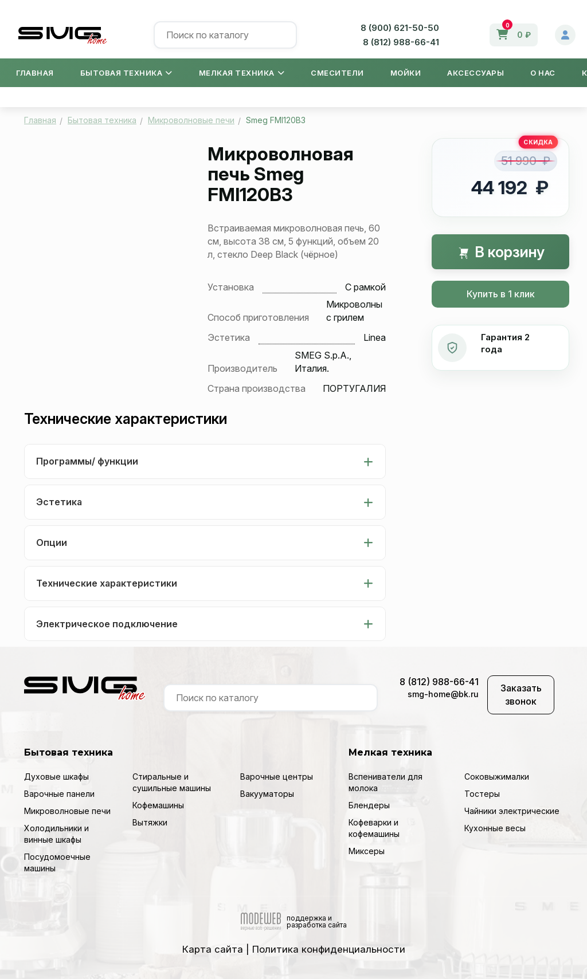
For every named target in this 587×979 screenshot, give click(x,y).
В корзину (501, 252)
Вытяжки (149, 822)
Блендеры (369, 805)
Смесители (337, 72)
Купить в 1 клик (501, 294)
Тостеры (482, 794)
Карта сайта (212, 949)
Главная (35, 72)
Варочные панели (59, 794)
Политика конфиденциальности (328, 949)
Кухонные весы (495, 828)
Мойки (405, 72)
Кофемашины (158, 805)
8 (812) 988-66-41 (401, 42)
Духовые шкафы (56, 776)
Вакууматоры (267, 794)
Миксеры (367, 851)
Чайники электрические (511, 811)
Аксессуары (475, 72)
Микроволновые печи (67, 811)
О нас (542, 72)
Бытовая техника (126, 72)
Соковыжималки (496, 776)
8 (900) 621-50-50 (400, 27)
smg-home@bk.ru (443, 694)
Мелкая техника (242, 72)
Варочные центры (276, 776)
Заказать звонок (521, 694)
